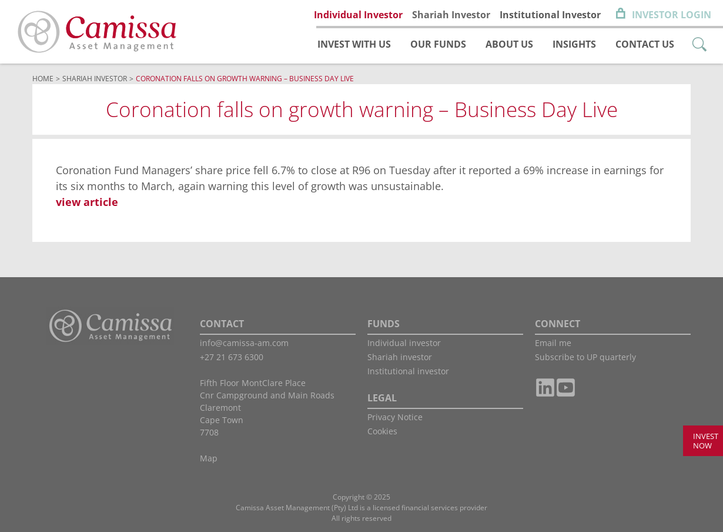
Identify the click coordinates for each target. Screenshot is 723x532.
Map (208, 458)
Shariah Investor (451, 14)
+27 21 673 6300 (231, 357)
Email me (553, 342)
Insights (574, 44)
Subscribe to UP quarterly (585, 357)
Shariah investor (399, 357)
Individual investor (404, 342)
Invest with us (354, 44)
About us (509, 44)
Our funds (438, 44)
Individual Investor (358, 14)
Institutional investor (408, 371)
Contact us (644, 44)
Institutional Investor (550, 14)
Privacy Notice (395, 417)
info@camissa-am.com (244, 342)
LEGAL (382, 397)
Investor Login (671, 14)
